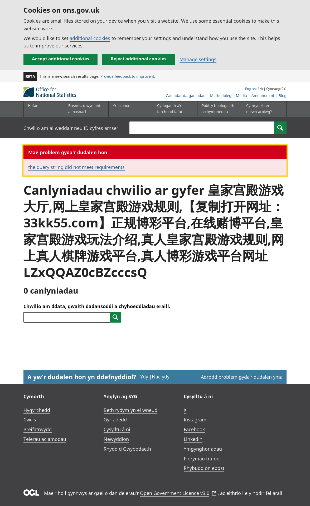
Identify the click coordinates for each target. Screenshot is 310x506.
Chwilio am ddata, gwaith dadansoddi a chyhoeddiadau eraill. (96, 306)
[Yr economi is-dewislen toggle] (129, 109)
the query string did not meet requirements (76, 167)
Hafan (33, 105)
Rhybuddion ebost (204, 468)
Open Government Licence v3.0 (178, 493)
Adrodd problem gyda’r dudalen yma (242, 377)
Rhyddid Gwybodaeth (127, 449)
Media (241, 95)
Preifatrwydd (37, 429)
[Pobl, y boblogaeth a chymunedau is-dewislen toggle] (218, 109)
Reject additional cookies (138, 59)
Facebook (194, 429)
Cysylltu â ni (117, 429)
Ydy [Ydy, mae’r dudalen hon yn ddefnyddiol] (144, 376)
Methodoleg (220, 95)
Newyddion (116, 439)
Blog (283, 95)
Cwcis (29, 419)
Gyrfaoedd (115, 419)
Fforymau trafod (202, 458)
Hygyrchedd (36, 410)
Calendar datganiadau (186, 95)
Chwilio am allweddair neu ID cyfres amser (70, 128)
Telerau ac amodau (44, 439)
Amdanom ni (262, 95)
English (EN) (254, 88)
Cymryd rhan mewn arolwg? (259, 108)
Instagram (195, 419)
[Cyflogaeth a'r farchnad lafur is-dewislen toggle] (174, 109)
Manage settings (198, 59)
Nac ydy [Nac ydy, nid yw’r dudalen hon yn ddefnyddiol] (160, 376)
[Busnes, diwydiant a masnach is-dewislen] (85, 109)
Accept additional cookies (60, 59)
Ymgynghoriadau (203, 449)
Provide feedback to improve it (127, 76)
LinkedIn (193, 439)
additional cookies (90, 38)
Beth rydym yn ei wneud (130, 410)
